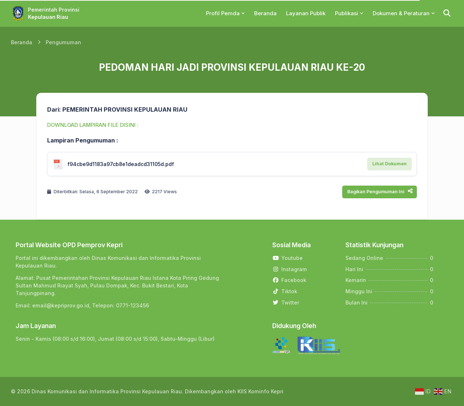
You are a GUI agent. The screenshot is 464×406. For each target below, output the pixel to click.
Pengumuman (63, 42)
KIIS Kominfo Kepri (260, 391)
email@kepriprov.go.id (60, 305)
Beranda (21, 42)
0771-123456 (132, 305)
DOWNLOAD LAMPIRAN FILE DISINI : (92, 125)
